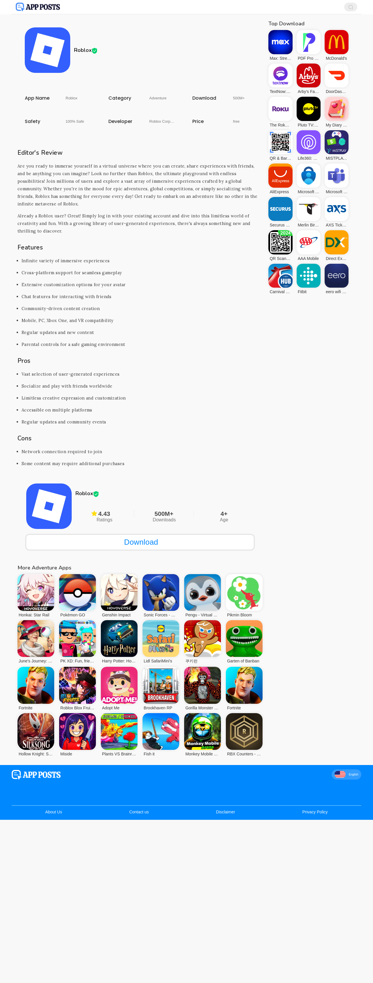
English (346, 774)
